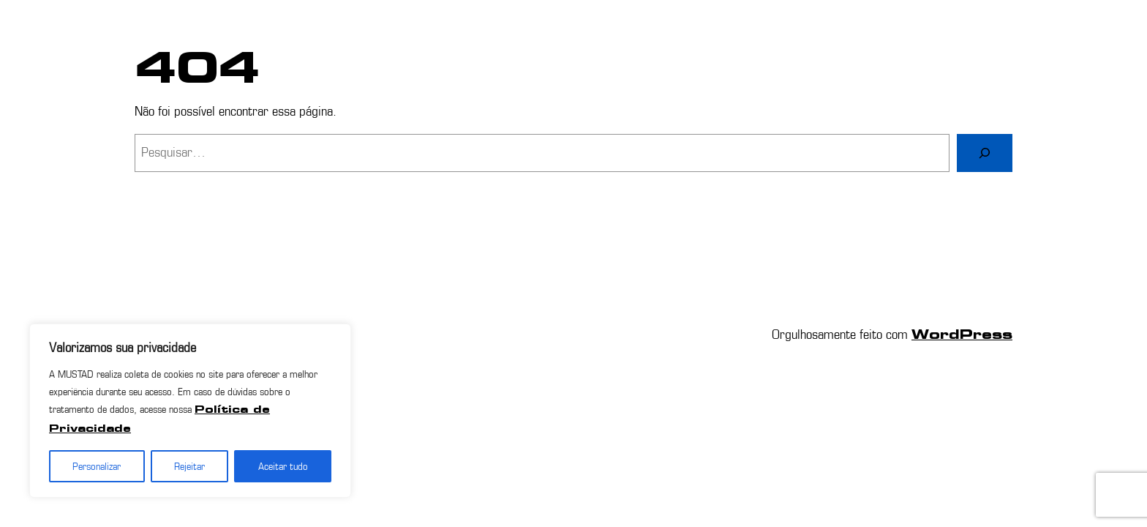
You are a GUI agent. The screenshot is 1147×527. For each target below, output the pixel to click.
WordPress (961, 336)
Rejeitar (189, 466)
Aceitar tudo (283, 466)
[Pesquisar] (984, 153)
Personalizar (96, 466)
